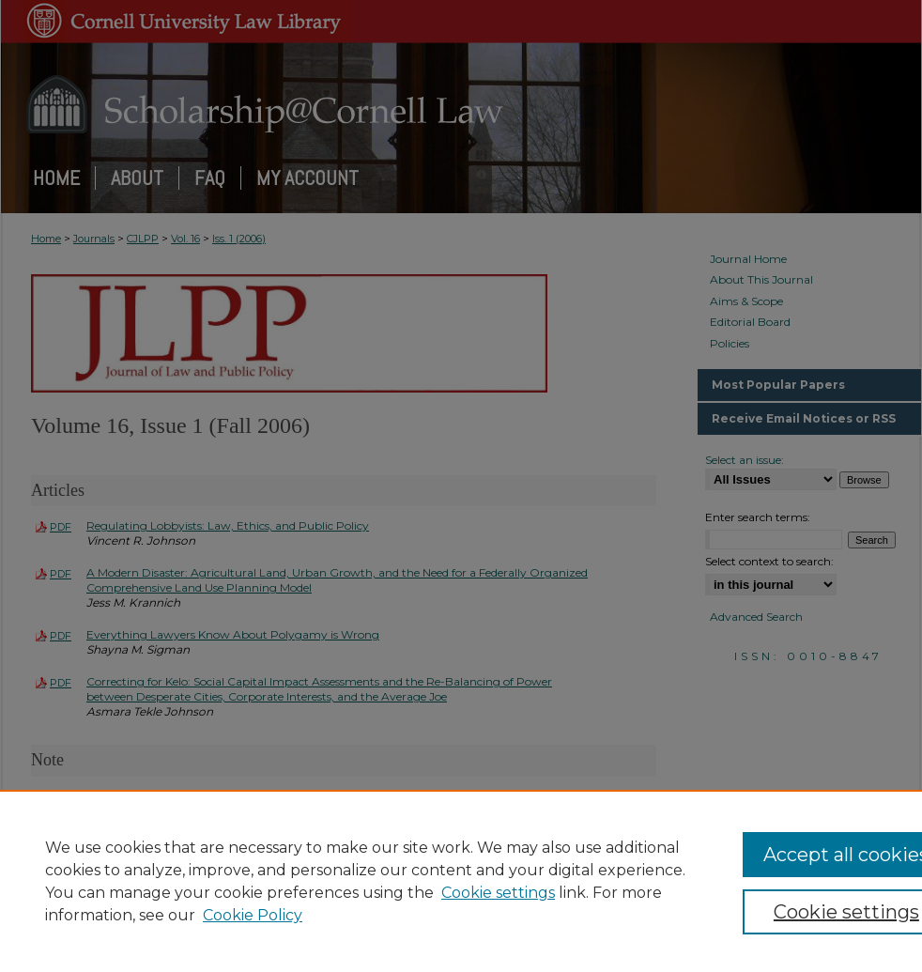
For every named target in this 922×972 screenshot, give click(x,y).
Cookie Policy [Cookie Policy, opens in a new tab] (252, 915)
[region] (461, 881)
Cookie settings (498, 893)
